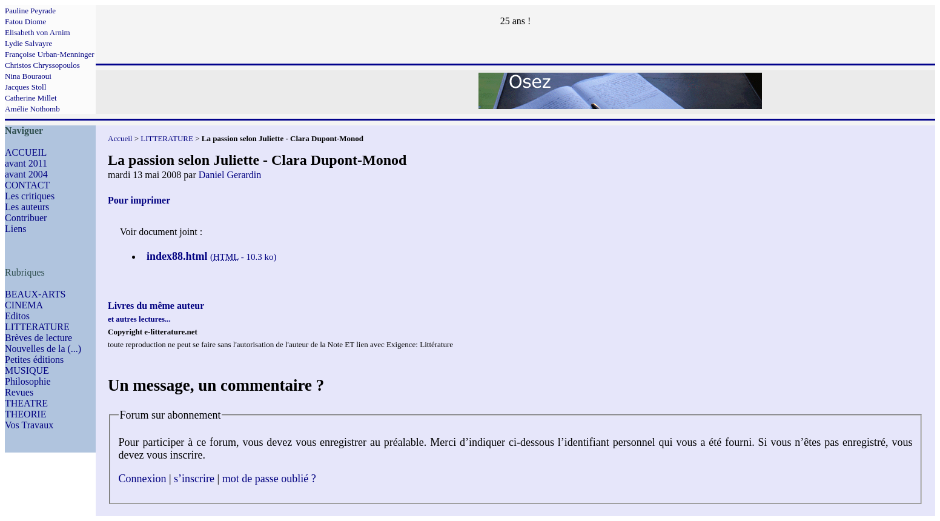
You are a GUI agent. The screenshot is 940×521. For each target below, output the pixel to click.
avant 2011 (26, 163)
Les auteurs (27, 207)
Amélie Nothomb (32, 108)
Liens (16, 229)
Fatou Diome (25, 21)
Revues (19, 392)
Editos (17, 316)
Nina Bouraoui (28, 76)
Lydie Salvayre (28, 43)
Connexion (143, 479)
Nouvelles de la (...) (43, 348)
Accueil (120, 138)
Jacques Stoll (25, 86)
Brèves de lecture (38, 338)
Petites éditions (34, 359)
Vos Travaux (29, 425)
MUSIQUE (27, 370)
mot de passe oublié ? (269, 479)
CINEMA (24, 305)
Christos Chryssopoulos (42, 65)
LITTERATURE (37, 327)
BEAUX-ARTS (35, 294)
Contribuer (26, 218)
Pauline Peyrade (30, 10)
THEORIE (25, 414)
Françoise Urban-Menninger (49, 54)
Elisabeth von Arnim (37, 32)
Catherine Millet (31, 97)
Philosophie (28, 381)
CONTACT (27, 185)
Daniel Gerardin (230, 175)
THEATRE (26, 403)
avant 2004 (26, 174)
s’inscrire (194, 479)
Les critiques (30, 196)
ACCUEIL (26, 152)
